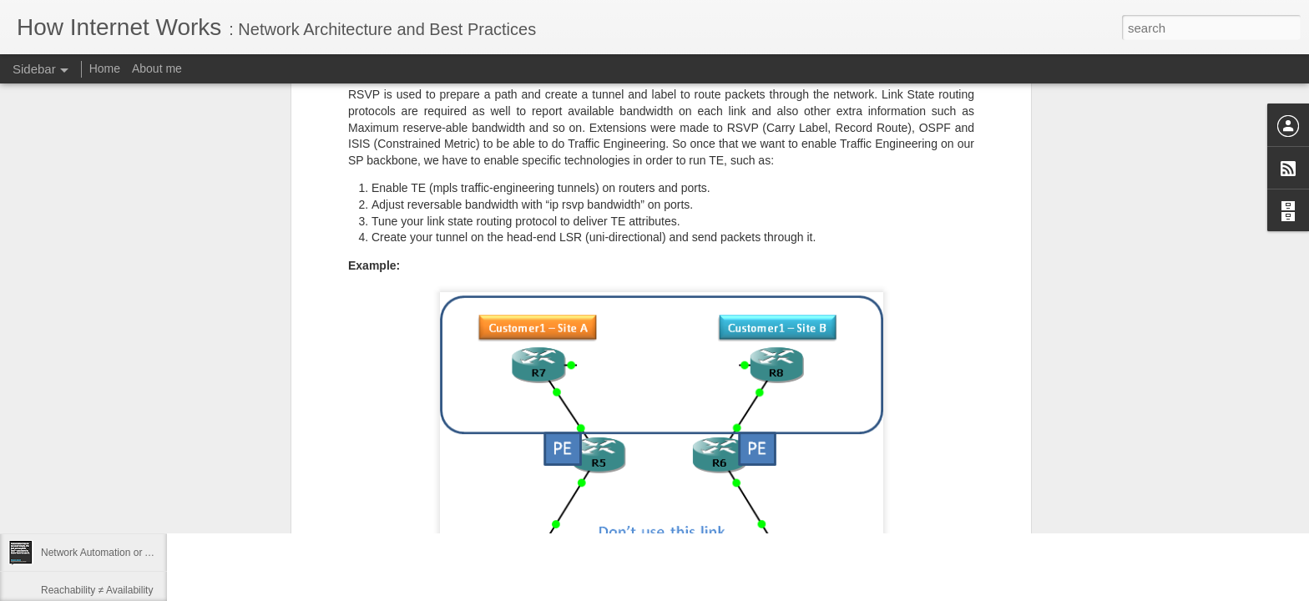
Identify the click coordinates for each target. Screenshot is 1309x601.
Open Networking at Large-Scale (113, 402)
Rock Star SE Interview (92, 515)
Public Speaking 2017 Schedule (111, 440)
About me (157, 68)
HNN (219, 419)
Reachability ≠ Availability (97, 590)
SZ (577, 465)
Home (104, 68)
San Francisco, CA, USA (522, 486)
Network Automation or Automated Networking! (145, 552)
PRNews (229, 403)
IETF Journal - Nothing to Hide (108, 477)
